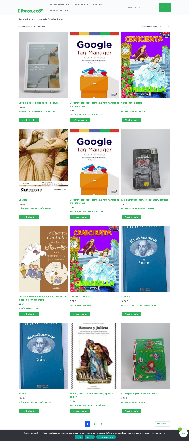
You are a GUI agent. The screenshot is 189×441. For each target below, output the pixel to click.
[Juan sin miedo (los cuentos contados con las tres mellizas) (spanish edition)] (43, 259)
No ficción (81, 4)
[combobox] (142, 7)
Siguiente (162, 424)
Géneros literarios (58, 10)
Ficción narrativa (59, 4)
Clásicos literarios (28, 208)
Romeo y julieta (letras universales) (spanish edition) (91, 395)
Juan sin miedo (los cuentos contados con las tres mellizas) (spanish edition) (43, 298)
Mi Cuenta (98, 4)
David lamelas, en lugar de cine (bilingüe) (38, 103)
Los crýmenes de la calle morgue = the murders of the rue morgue (94, 104)
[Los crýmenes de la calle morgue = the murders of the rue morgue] (94, 65)
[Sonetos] (43, 162)
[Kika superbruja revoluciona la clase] (145, 356)
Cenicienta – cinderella (132, 103)
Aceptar (79, 437)
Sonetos (23, 200)
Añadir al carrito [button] (28, 120)
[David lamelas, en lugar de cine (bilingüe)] (43, 65)
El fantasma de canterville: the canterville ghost (144, 200)
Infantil (141, 111)
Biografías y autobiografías (32, 111)
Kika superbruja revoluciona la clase (139, 393)
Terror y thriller (95, 115)
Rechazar (90, 437)
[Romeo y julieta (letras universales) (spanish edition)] (94, 356)
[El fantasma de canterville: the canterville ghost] (145, 162)
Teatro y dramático (96, 405)
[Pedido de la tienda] (155, 26)
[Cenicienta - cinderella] (145, 65)
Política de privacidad (106, 437)
